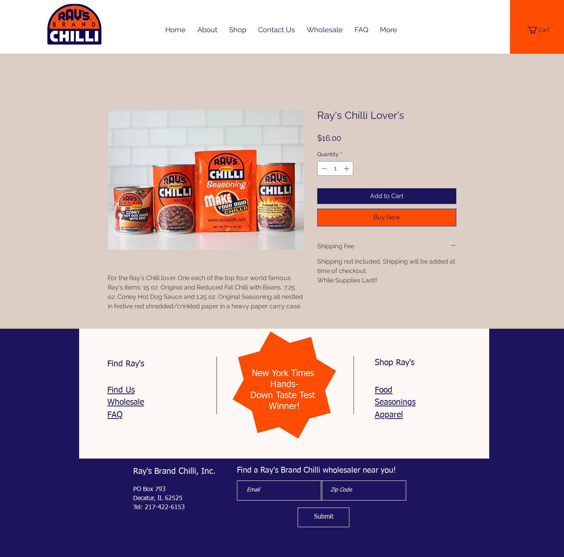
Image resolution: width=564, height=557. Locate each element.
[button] (542, 30)
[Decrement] (323, 168)
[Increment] (347, 168)
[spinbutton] (335, 168)
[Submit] (323, 517)
